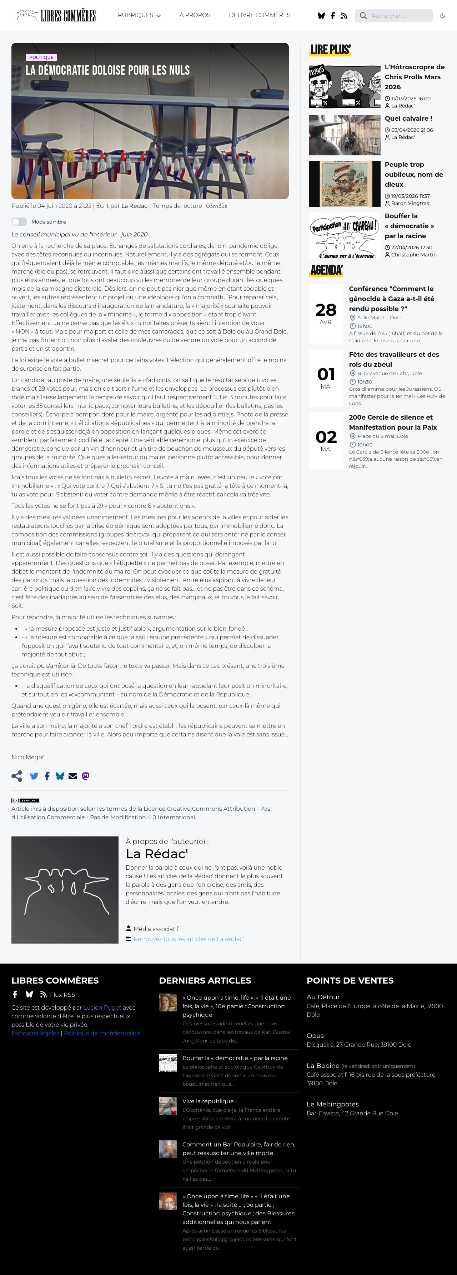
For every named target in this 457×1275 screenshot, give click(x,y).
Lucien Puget (102, 1007)
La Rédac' (403, 105)
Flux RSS (57, 994)
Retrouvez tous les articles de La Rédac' (189, 939)
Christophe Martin (414, 254)
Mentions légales (35, 1033)
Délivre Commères (259, 15)
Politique (41, 57)
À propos (195, 15)
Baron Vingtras (410, 203)
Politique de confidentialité (102, 1033)
